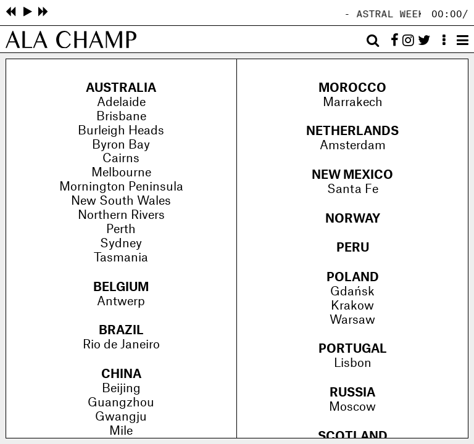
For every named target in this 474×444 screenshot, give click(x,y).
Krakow (352, 306)
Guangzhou (121, 403)
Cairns (120, 158)
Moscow (352, 407)
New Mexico (352, 175)
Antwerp (121, 301)
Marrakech (353, 102)
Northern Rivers (121, 215)
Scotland (353, 436)
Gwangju (121, 417)
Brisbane (121, 116)
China (121, 374)
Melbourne (121, 172)
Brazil (121, 330)
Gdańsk (352, 292)
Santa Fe (352, 189)
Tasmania (121, 258)
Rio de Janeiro (121, 345)
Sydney (121, 243)
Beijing (121, 388)
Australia (121, 88)
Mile (121, 431)
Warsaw (352, 320)
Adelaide (121, 102)
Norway (352, 219)
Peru (352, 248)
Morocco (352, 88)
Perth (121, 229)
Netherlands (352, 131)
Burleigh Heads (121, 131)
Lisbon (353, 363)
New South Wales (121, 201)
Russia (352, 393)
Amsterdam (353, 145)
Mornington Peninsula (121, 187)
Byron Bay (121, 145)
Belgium (121, 287)
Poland (352, 277)
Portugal (352, 349)
